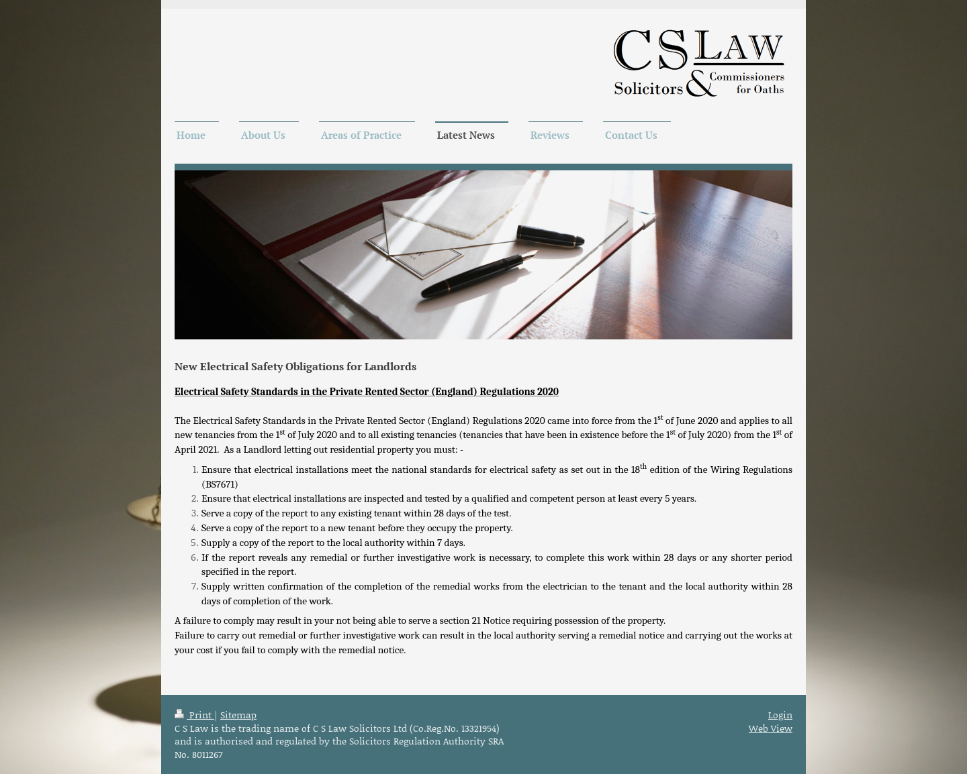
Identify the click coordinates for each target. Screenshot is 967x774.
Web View (770, 728)
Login (780, 715)
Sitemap (238, 715)
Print (194, 715)
